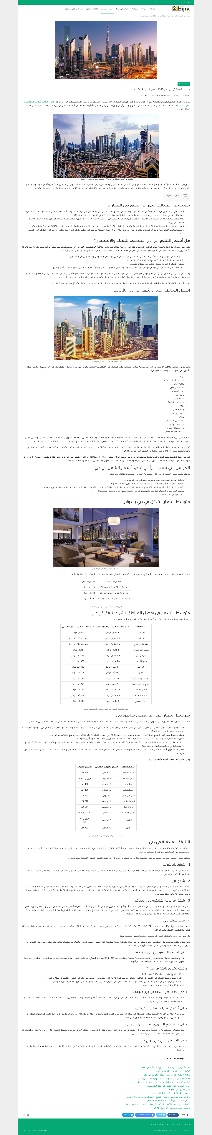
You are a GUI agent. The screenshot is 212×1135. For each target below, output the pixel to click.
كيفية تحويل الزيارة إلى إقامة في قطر (173, 1071)
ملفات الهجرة (92, 9)
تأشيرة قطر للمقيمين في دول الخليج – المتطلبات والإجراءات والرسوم (157, 1097)
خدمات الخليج (183, 84)
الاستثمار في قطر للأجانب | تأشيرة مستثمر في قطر (166, 1068)
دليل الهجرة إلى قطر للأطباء (177, 1090)
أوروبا (144, 9)
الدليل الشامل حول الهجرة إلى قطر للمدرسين (168, 1086)
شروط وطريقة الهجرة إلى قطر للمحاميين (170, 1093)
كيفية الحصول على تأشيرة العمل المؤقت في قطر (166, 1075)
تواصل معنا (177, 2)
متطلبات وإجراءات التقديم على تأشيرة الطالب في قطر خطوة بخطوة (158, 1104)
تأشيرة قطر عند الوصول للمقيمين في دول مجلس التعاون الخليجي (159, 1082)
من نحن (187, 2)
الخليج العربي (107, 9)
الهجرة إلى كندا (122, 9)
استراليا (135, 9)
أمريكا (152, 9)
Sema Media (42, 1131)
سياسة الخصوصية (163, 2)
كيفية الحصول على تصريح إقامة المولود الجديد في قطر (164, 1079)
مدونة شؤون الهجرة (74, 9)
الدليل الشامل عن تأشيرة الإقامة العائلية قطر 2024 (166, 1101)
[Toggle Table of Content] (184, 196)
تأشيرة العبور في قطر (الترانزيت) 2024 (172, 1108)
